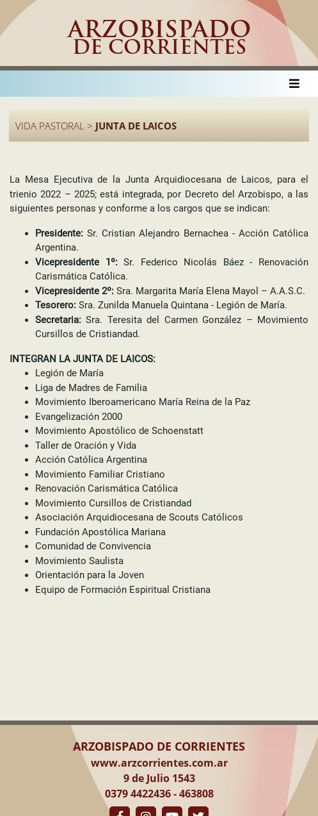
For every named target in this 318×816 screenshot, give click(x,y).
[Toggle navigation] (294, 83)
